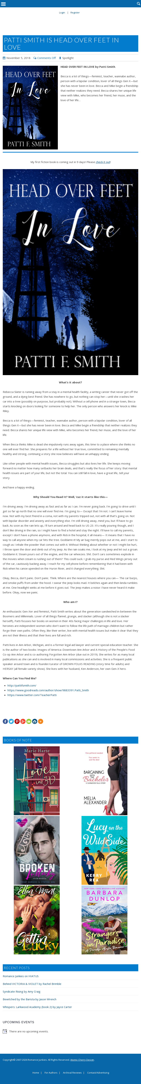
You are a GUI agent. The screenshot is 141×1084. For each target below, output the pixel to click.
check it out (103, 162)
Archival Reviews (72, 1072)
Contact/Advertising (98, 1072)
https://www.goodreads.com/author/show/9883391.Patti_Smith (48, 690)
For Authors (51, 1072)
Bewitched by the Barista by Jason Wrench (29, 999)
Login (62, 12)
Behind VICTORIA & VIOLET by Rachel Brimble (32, 984)
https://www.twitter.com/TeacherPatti (32, 695)
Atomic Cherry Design (82, 1059)
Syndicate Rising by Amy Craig (21, 991)
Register (75, 12)
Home (35, 1072)
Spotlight (68, 58)
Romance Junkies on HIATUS (21, 976)
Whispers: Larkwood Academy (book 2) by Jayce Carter (37, 1007)
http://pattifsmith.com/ (22, 685)
